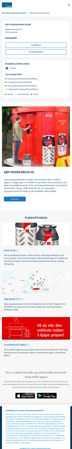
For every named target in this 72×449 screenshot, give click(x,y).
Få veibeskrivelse (36, 52)
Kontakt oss (36, 45)
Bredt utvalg (9, 250)
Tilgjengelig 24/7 (12, 299)
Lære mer (15, 199)
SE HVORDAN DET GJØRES (15, 345)
